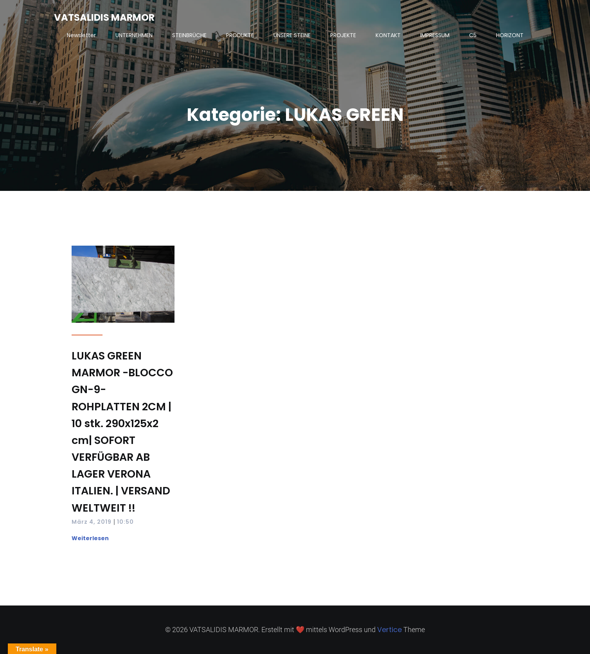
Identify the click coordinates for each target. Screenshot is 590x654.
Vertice (389, 629)
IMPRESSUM (435, 35)
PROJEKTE (343, 35)
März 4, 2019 (92, 522)
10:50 (125, 522)
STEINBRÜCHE (189, 35)
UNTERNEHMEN (134, 35)
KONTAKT (388, 35)
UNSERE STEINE (292, 35)
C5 (473, 35)
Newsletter (81, 35)
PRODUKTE (240, 35)
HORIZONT (509, 35)
